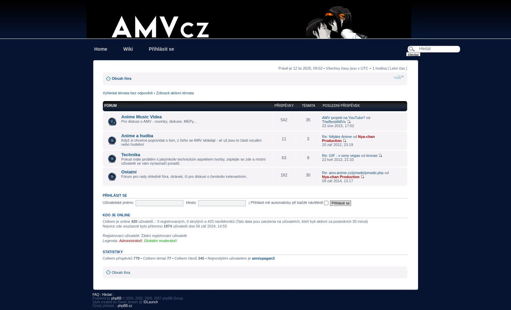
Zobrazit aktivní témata (175, 93)
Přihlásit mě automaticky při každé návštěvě (289, 202)
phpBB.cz (125, 306)
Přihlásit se (161, 49)
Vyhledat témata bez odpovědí (128, 93)
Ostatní (129, 171)
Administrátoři (130, 241)
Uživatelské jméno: (118, 202)
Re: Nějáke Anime (337, 137)
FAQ (96, 294)
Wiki (128, 49)
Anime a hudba (137, 135)
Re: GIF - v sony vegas (341, 155)
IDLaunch (150, 302)
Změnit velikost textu (399, 77)
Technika (130, 154)
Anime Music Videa (141, 116)
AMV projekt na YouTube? (343, 118)
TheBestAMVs (334, 122)
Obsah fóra (122, 78)
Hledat (107, 294)
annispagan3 (263, 258)
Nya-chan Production (340, 177)
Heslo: (191, 202)
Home (101, 49)
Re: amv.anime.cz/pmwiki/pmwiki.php (353, 173)
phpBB (116, 298)
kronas (371, 155)
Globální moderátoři (160, 241)
